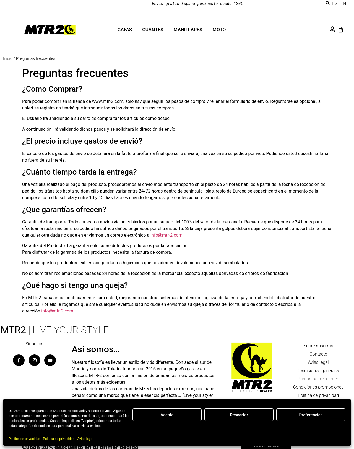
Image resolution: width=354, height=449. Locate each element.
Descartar (239, 414)
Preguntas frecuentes (318, 378)
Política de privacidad (24, 439)
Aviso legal (85, 439)
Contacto (318, 354)
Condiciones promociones (318, 387)
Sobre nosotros (318, 345)
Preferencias (311, 414)
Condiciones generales (318, 370)
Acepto (167, 414)
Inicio (7, 58)
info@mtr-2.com (166, 235)
